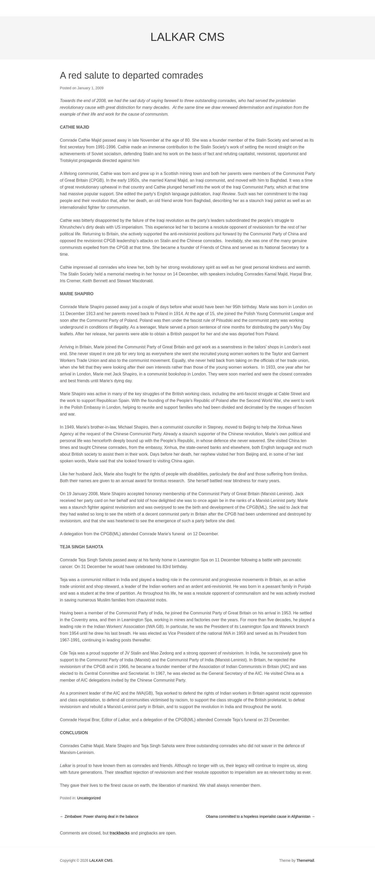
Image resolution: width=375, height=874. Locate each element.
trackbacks (119, 833)
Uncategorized (89, 798)
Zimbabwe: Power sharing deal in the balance (99, 816)
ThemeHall (305, 860)
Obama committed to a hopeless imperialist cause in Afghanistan (260, 816)
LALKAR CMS (187, 36)
